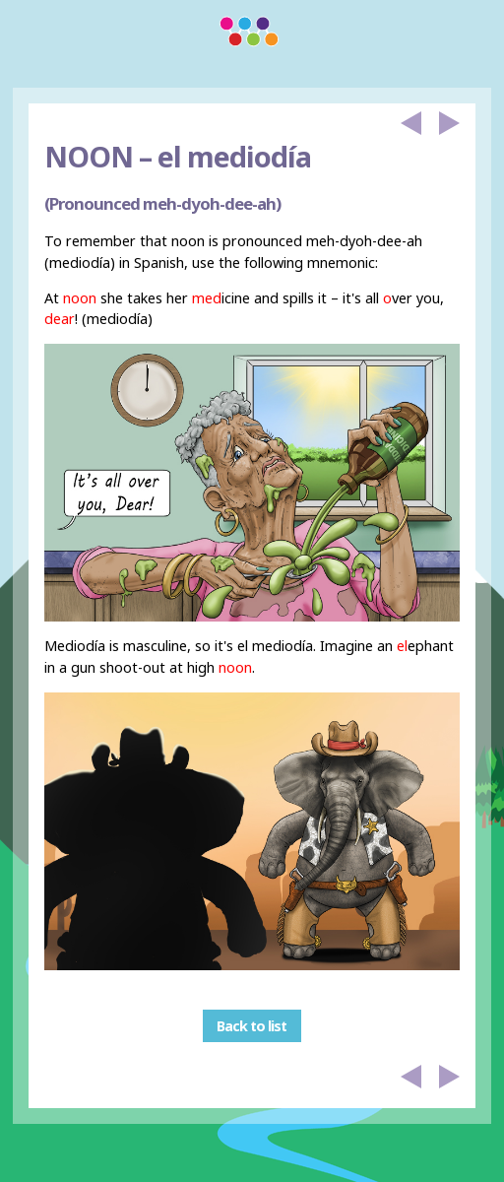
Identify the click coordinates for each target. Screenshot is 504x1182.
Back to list (251, 1026)
